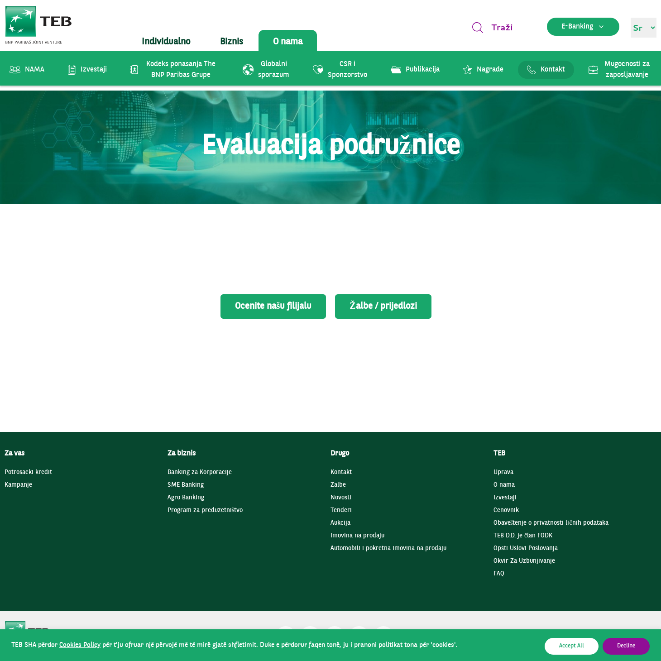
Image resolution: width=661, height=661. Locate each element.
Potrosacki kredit (28, 472)
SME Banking (186, 485)
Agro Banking (186, 497)
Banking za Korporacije (200, 472)
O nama (504, 485)
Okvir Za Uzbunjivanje (524, 561)
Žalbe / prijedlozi (383, 306)
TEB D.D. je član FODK (522, 536)
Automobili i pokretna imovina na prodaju (388, 548)
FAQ (498, 574)
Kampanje (18, 485)
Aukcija (340, 523)
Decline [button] (626, 646)
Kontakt (341, 472)
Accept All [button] (571, 646)
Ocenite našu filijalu (273, 306)
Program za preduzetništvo (205, 510)
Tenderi (341, 510)
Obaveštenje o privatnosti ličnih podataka (550, 523)
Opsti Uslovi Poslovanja (525, 548)
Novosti (340, 497)
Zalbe (338, 485)
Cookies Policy (80, 645)
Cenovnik (506, 510)
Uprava (503, 472)
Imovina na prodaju (357, 536)
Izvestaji (505, 497)
